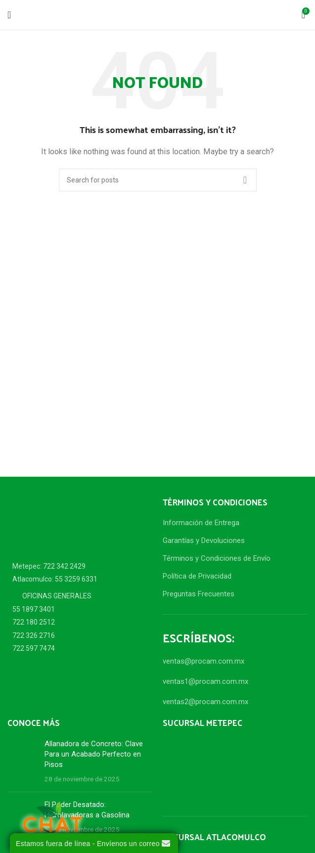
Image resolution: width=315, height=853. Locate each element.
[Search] (158, 180)
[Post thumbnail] (22, 761)
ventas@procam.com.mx (203, 661)
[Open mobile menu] (9, 15)
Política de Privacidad (197, 576)
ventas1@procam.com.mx (205, 681)
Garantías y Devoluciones (204, 540)
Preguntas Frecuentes (198, 593)
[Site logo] (157, 14)
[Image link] (61, 520)
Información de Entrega (201, 522)
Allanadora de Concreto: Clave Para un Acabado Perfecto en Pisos (94, 754)
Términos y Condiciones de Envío (216, 558)
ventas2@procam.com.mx (205, 701)
